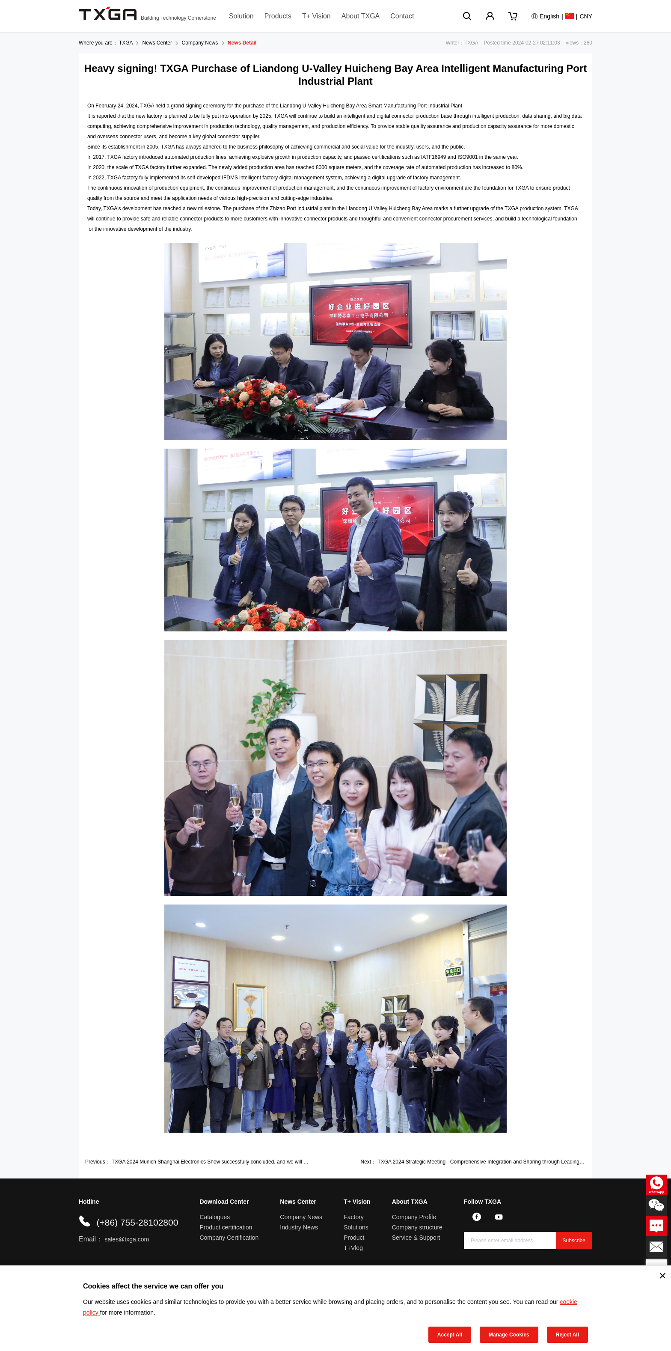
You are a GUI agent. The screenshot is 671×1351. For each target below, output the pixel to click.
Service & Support (416, 1237)
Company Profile (414, 1217)
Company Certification (228, 1237)
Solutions (356, 1227)
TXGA (126, 43)
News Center (157, 43)
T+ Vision (316, 16)
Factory (354, 1217)
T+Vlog (353, 1247)
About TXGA (360, 16)
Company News (200, 43)
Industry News (299, 1227)
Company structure (417, 1227)
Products (277, 16)
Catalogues (214, 1217)
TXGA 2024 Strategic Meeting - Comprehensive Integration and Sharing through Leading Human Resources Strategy (510, 1162)
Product (354, 1237)
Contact (402, 16)
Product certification (225, 1227)
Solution (241, 16)
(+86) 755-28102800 (137, 1222)
